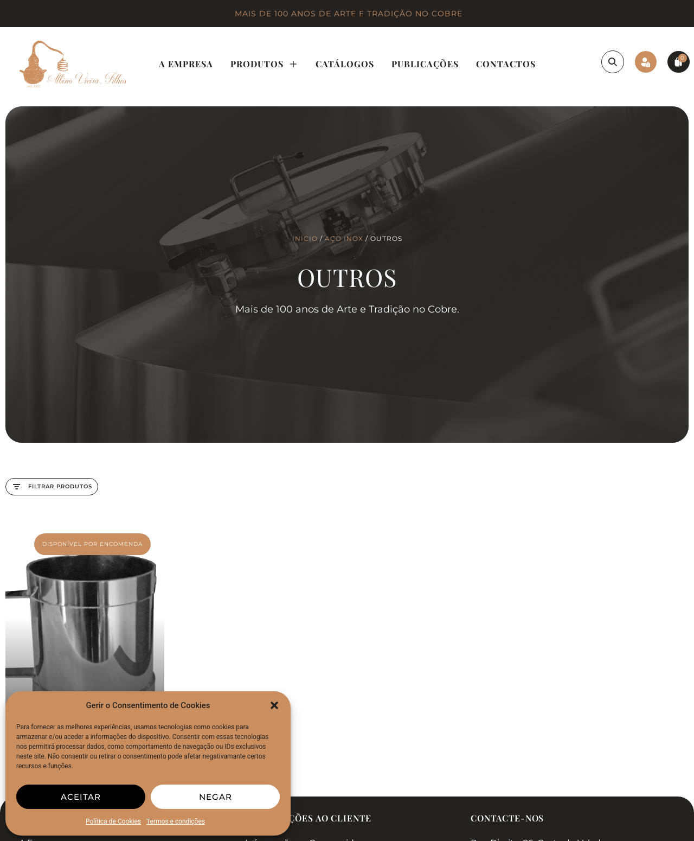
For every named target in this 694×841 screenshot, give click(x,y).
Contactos (506, 63)
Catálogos (345, 63)
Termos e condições (175, 821)
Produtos (264, 64)
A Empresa (186, 63)
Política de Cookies (113, 821)
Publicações (425, 63)
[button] (274, 705)
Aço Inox (344, 238)
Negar (215, 797)
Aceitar (81, 797)
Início (305, 238)
